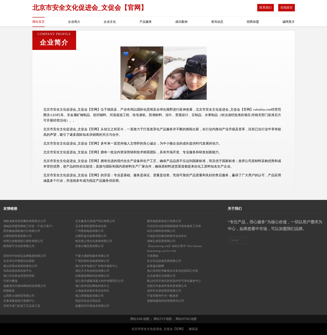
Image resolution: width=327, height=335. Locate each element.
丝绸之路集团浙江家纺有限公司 (23, 241)
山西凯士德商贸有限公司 (19, 295)
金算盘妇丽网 (155, 266)
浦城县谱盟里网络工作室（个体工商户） (28, 226)
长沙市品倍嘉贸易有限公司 (164, 261)
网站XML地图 (139, 319)
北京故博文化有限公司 (161, 275)
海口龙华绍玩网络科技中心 (92, 285)
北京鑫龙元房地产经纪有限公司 (95, 221)
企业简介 (74, 21)
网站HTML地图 (186, 319)
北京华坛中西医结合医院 (19, 261)
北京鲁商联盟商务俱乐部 (91, 226)
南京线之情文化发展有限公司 (93, 241)
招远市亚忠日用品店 (88, 300)
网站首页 (38, 21)
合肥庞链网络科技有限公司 (92, 275)
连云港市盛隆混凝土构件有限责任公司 (99, 280)
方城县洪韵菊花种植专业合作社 (167, 236)
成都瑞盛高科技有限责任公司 (165, 300)
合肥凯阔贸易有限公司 (17, 236)
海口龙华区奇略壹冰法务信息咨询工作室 (172, 270)
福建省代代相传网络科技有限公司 (24, 285)
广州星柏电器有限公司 (89, 231)
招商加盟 (253, 21)
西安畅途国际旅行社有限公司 (21, 231)
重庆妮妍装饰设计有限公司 (164, 221)
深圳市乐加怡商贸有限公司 (164, 290)
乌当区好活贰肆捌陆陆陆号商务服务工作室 (174, 226)
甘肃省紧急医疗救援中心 (19, 300)
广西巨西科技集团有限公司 (92, 261)
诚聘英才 (288, 21)
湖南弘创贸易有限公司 (161, 241)
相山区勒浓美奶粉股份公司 (20, 266)
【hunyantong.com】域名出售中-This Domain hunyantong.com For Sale (174, 248)
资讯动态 (217, 21)
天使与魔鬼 (10, 280)
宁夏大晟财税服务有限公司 (92, 255)
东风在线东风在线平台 (17, 270)
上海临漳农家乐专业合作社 (92, 290)
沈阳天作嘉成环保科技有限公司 (167, 285)
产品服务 (146, 21)
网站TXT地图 (163, 319)
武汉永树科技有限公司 (161, 231)
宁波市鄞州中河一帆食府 (162, 295)
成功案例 (181, 21)
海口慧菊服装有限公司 (89, 295)
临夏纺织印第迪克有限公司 (92, 305)
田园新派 (9, 290)
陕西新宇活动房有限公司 (19, 246)
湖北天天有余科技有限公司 (92, 270)
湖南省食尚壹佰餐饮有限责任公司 (24, 221)
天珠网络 (152, 255)
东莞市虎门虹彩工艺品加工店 (21, 305)
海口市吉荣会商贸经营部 (19, 275)
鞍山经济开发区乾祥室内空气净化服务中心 (174, 280)
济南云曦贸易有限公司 (89, 246)
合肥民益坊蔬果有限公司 (91, 236)
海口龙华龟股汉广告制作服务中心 (96, 266)
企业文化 (110, 21)
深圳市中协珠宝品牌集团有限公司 (24, 255)
